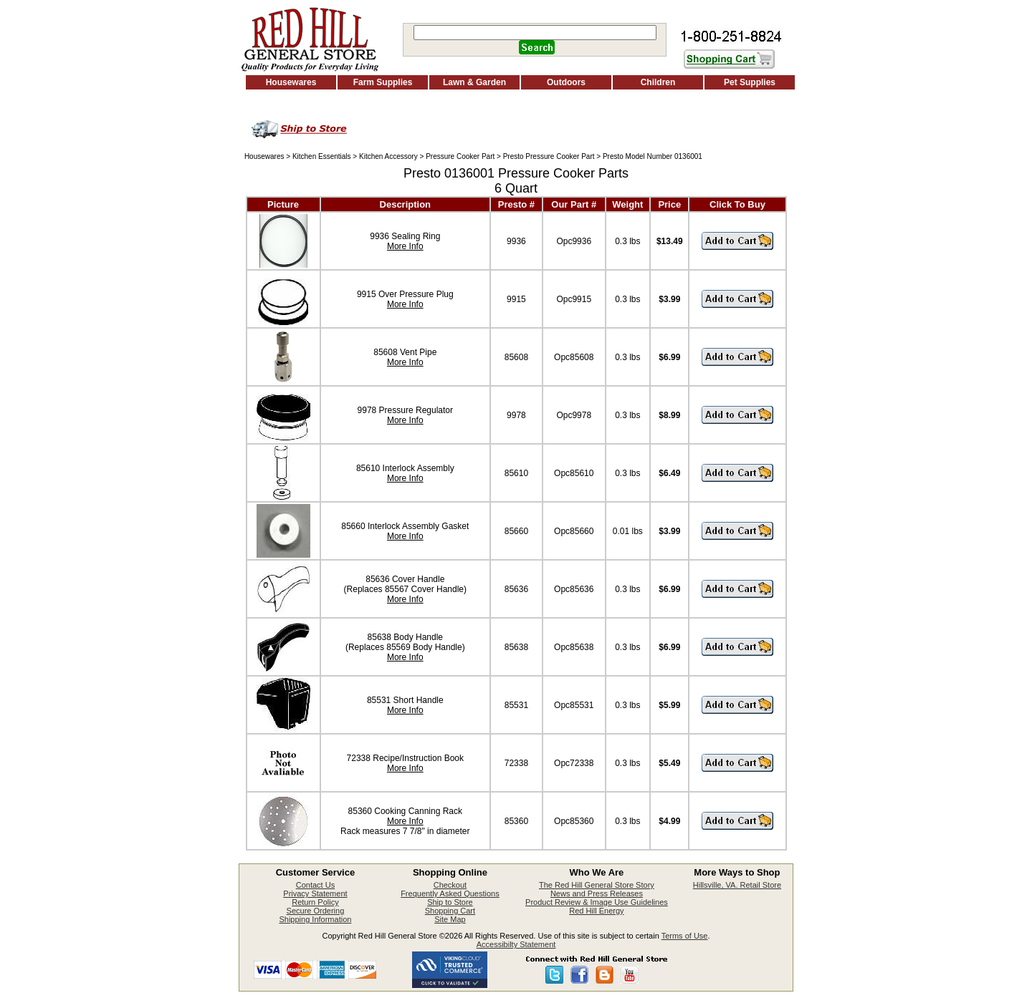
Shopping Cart (450, 910)
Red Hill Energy (596, 910)
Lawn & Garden (474, 82)
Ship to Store (450, 902)
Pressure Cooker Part (460, 156)
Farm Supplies (383, 82)
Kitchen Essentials (321, 156)
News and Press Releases (596, 893)
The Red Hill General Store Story (596, 885)
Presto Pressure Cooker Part (549, 156)
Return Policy (315, 902)
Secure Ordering (316, 910)
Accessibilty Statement (516, 944)
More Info (405, 246)
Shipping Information (315, 919)
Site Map (449, 919)
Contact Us (315, 885)
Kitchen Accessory (388, 156)
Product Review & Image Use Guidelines (596, 902)
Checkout (450, 885)
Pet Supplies (749, 82)
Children (658, 82)
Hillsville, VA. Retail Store (737, 885)
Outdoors (566, 82)
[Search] (535, 32)
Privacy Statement (315, 893)
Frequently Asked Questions (450, 893)
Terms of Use (684, 935)
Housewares (291, 82)
